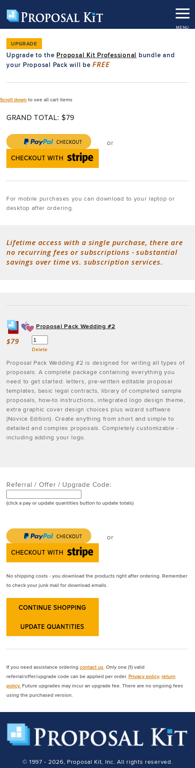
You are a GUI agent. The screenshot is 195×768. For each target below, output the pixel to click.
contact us (91, 666)
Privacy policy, (144, 676)
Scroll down (13, 99)
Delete (39, 349)
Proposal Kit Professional (96, 55)
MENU (182, 10)
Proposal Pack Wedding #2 (75, 326)
